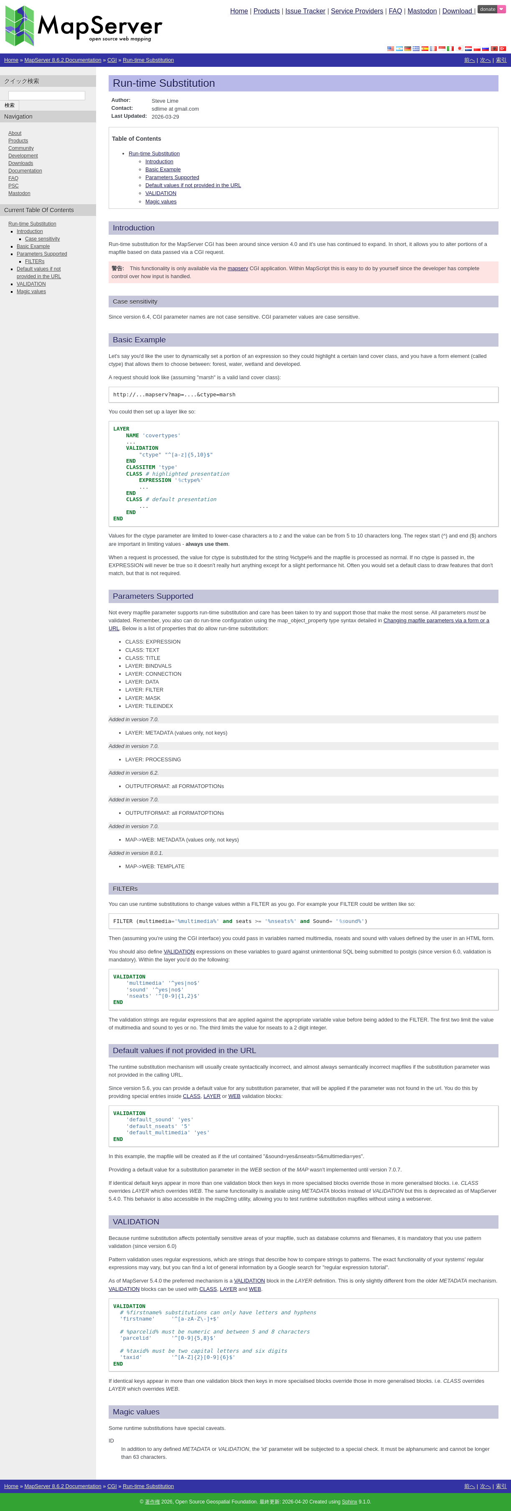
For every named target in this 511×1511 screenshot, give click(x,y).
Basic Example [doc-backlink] (139, 339)
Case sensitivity (42, 239)
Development (23, 156)
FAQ (395, 11)
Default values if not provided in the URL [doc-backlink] (184, 1050)
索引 (501, 60)
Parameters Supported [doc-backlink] (153, 596)
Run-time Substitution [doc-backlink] (164, 83)
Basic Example (163, 169)
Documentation (25, 171)
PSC (13, 186)
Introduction (159, 161)
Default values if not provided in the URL (193, 185)
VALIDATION (160, 193)
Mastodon (422, 11)
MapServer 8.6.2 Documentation (62, 60)
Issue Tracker (305, 11)
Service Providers (357, 11)
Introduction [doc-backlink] (134, 227)
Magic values (161, 201)
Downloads (20, 163)
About (14, 133)
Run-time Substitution (148, 60)
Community (21, 148)
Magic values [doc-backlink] (136, 1411)
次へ (485, 60)
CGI (112, 60)
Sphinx (349, 1502)
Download (458, 11)
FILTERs (34, 261)
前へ (469, 60)
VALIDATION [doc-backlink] (136, 1221)
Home (239, 11)
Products (267, 11)
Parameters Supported (172, 177)
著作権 (152, 1502)
